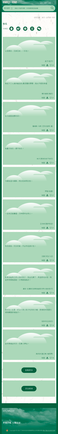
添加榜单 (29, 389)
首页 (43, 17)
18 (53, 293)
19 (53, 260)
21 (53, 98)
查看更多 (29, 370)
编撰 (45, 3)
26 (53, 65)
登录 (41, 3)
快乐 (53, 17)
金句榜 (48, 17)
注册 (49, 3)
